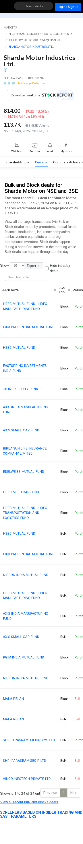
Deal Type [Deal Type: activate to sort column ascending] (62, 289)
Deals (39, 162)
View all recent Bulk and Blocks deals (29, 802)
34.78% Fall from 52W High (26, 116)
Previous (50, 793)
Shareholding (16, 162)
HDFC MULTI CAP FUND (21, 492)
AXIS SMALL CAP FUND (21, 430)
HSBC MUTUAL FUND (19, 348)
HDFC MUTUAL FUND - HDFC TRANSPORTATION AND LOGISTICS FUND (25, 513)
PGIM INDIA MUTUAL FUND (23, 657)
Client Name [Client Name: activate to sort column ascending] (10, 289)
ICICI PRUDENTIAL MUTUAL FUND (28, 327)
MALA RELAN (13, 699)
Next (73, 793)
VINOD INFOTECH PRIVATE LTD (27, 779)
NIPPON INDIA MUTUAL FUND (25, 575)
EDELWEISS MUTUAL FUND (23, 472)
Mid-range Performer (32, 83)
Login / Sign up (68, 7)
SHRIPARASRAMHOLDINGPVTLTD (29, 740)
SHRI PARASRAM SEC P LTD (24, 761)
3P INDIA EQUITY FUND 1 (22, 389)
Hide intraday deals (60, 268)
